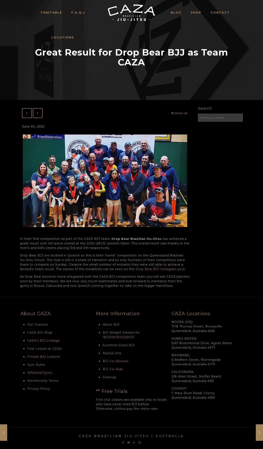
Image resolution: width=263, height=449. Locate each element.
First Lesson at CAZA (44, 348)
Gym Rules (36, 365)
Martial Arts (112, 353)
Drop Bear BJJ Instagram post (160, 269)
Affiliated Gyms (39, 373)
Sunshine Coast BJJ (119, 345)
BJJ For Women (116, 361)
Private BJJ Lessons (43, 357)
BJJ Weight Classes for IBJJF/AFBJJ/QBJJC (121, 335)
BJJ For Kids (113, 369)
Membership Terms (43, 381)
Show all (179, 113)
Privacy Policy (38, 389)
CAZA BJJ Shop (39, 332)
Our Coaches (37, 324)
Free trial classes (109, 399)
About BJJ (111, 324)
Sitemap (109, 377)
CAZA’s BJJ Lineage (43, 340)
